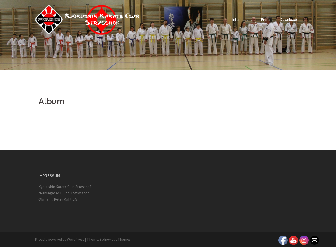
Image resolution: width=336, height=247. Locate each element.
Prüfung (267, 19)
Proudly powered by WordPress (59, 239)
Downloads (289, 19)
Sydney (105, 239)
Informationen (243, 19)
